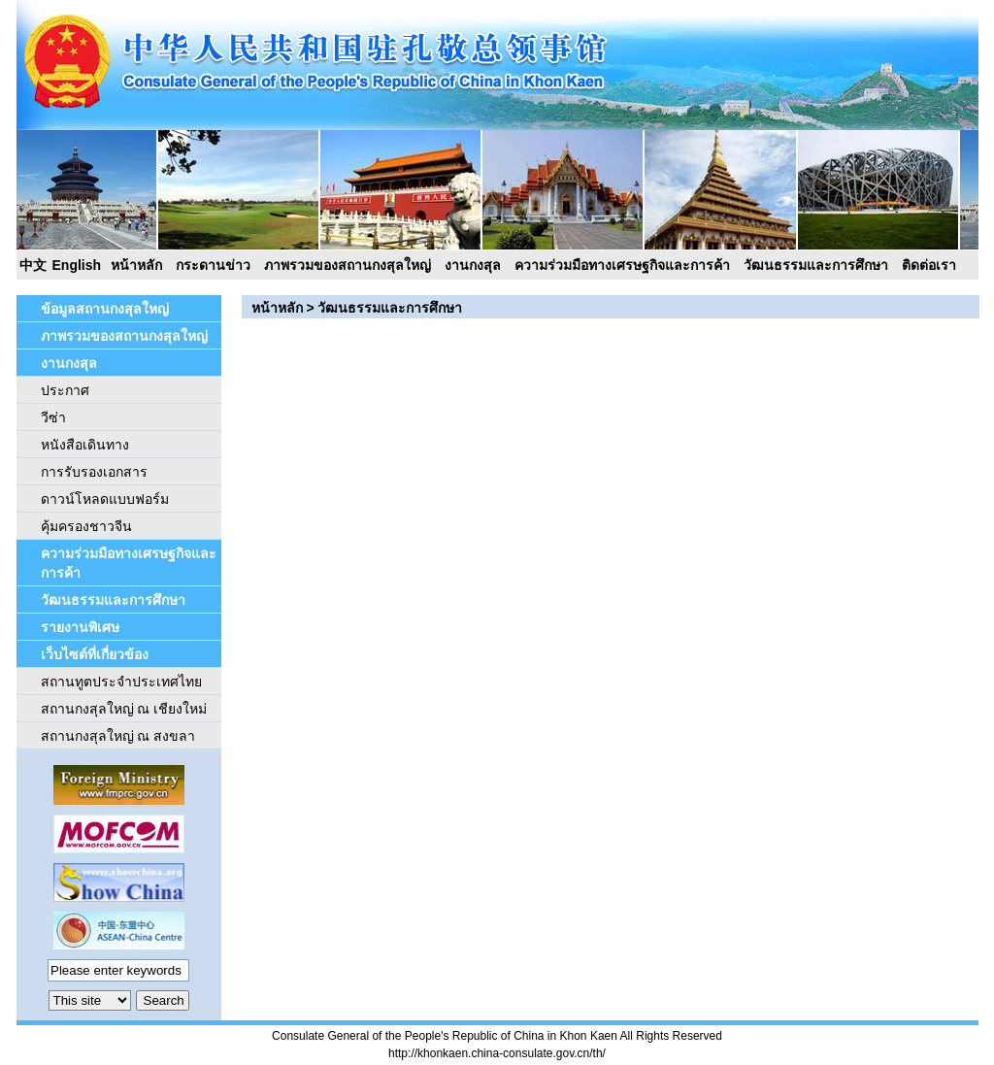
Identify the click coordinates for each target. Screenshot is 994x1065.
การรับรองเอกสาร (94, 472)
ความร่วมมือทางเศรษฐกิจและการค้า (622, 265)
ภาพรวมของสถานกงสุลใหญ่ (347, 265)
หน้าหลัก (136, 265)
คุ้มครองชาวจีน (86, 526)
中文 (33, 265)
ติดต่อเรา (929, 265)
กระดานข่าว (213, 265)
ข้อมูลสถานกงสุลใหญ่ (105, 308)
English (77, 265)
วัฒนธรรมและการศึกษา (816, 265)
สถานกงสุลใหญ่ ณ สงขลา (118, 736)
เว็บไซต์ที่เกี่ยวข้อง (95, 654)
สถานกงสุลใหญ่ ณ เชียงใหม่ (124, 708)
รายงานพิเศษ (80, 627)
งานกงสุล (473, 265)
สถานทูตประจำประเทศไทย (121, 681)
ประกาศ (65, 390)
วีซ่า (53, 417)
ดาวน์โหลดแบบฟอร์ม (105, 499)
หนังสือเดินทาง (85, 444)
